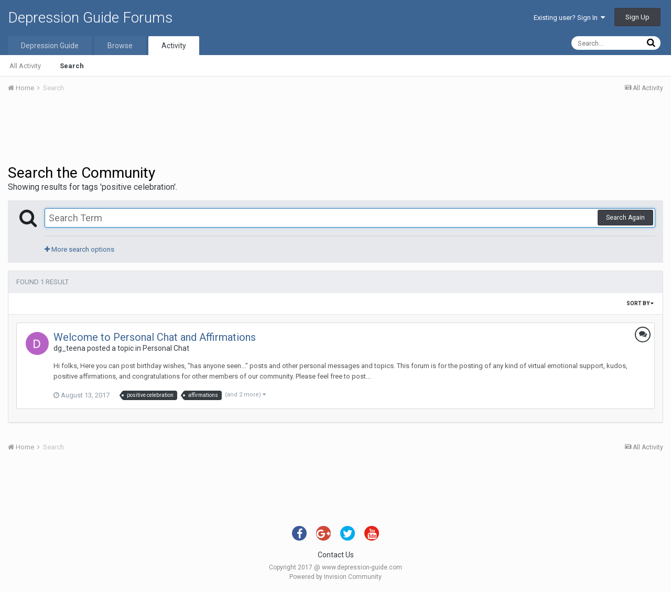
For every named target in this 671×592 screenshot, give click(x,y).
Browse (120, 45)
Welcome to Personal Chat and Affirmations (154, 337)
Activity (173, 45)
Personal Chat (166, 348)
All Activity (25, 66)
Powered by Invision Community (335, 576)
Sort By (640, 303)
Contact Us (336, 555)
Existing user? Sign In (569, 17)
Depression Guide (50, 45)
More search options (79, 249)
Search (72, 66)
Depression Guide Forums (90, 17)
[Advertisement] (335, 130)
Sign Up (637, 17)
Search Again (625, 217)
